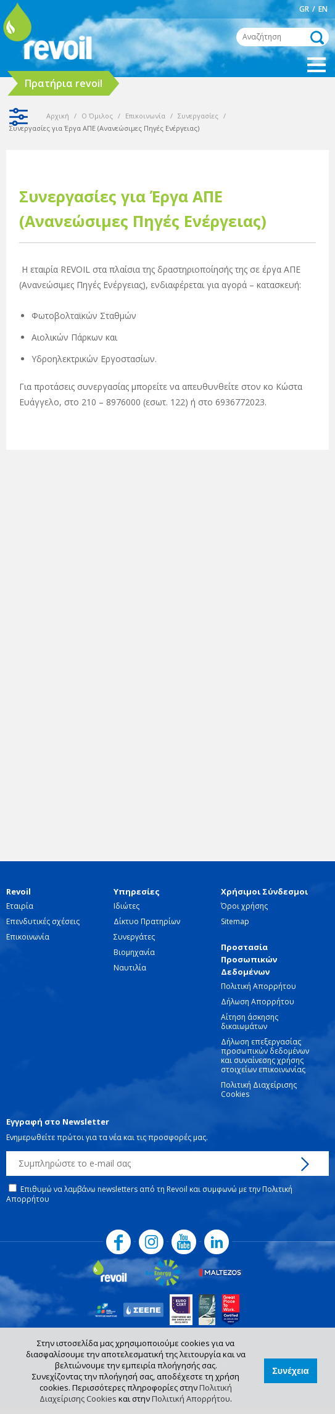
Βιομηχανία (134, 952)
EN (323, 9)
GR (304, 9)
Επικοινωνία (145, 115)
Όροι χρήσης (244, 906)
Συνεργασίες (198, 115)
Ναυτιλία (130, 967)
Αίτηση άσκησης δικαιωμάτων (249, 1022)
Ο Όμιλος (97, 115)
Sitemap (235, 921)
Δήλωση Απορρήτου (257, 1001)
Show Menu (316, 64)
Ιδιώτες (126, 906)
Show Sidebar (18, 116)
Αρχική (57, 115)
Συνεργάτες (134, 937)
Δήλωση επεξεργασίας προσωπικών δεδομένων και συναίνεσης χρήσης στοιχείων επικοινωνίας (265, 1055)
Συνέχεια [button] (290, 1371)
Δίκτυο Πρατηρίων (147, 921)
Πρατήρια (63, 83)
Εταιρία (19, 906)
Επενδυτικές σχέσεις (43, 921)
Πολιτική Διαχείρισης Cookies (259, 1089)
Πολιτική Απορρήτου (191, 1398)
